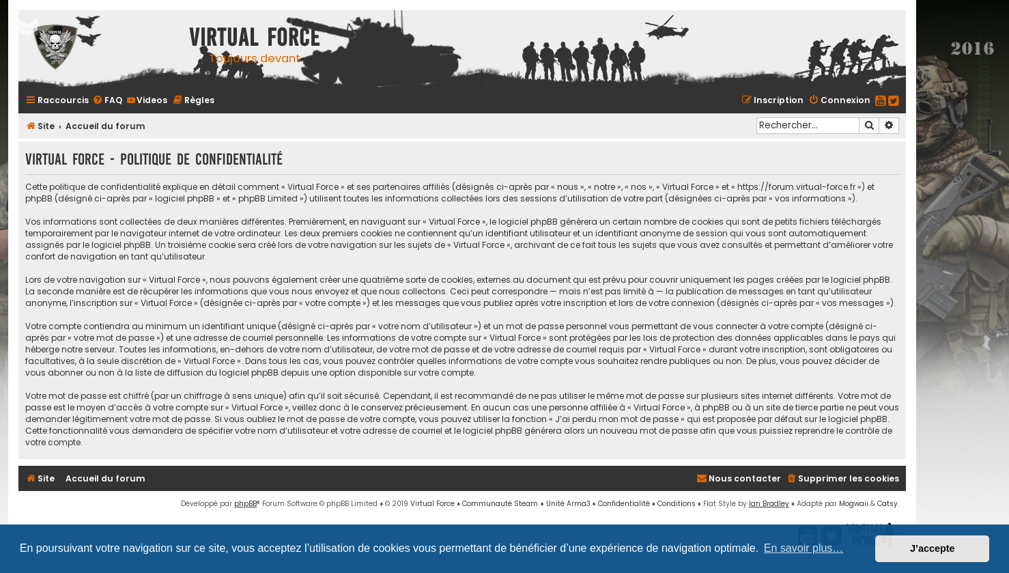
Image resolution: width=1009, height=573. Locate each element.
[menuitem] (107, 100)
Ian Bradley (769, 504)
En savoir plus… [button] (804, 548)
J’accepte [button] (932, 548)
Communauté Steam (500, 504)
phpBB (245, 504)
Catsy (887, 504)
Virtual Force (432, 504)
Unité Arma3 (568, 504)
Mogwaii (853, 504)
